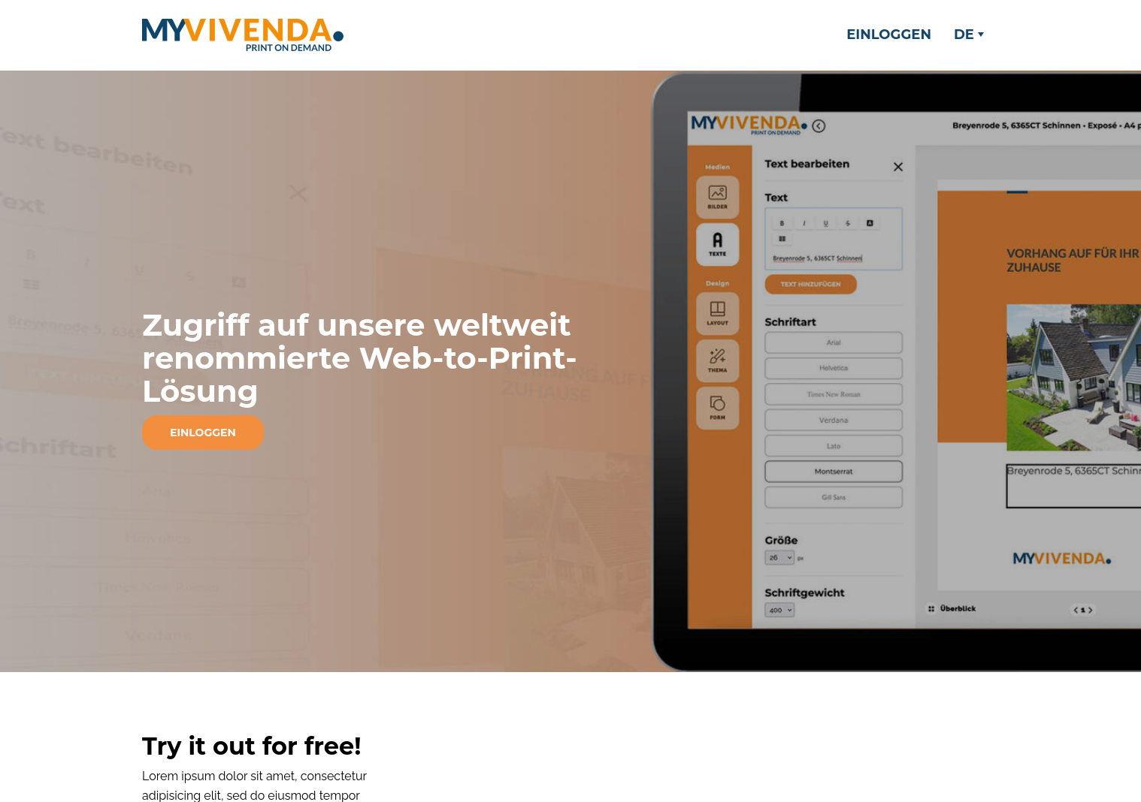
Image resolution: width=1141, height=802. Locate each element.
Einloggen (888, 34)
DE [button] (969, 34)
